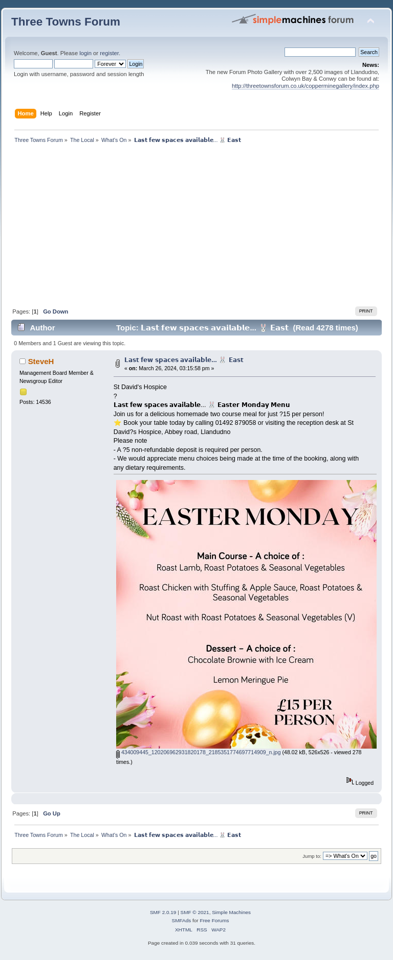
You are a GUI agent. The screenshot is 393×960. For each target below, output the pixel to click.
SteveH (41, 361)
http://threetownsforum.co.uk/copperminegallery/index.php (305, 86)
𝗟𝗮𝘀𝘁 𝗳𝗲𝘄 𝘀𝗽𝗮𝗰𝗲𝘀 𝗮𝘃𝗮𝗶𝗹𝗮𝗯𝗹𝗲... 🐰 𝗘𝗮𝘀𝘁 (184, 360)
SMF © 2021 (195, 912)
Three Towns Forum (65, 21)
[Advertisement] (196, 227)
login (85, 53)
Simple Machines (231, 912)
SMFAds (181, 920)
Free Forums (214, 920)
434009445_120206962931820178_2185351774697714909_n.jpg (198, 752)
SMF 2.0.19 (163, 912)
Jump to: (311, 856)
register (109, 53)
